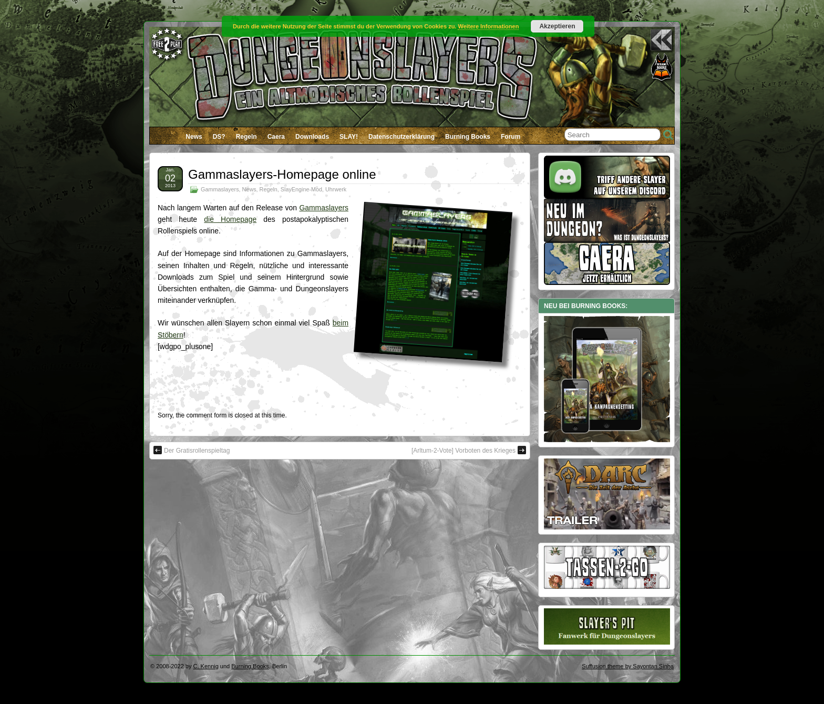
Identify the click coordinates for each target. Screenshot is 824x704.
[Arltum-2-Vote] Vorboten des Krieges (468, 450)
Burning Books (467, 136)
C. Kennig (206, 666)
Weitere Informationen (488, 26)
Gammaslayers (220, 189)
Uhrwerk (335, 189)
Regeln (246, 136)
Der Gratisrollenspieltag (191, 450)
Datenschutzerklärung (401, 136)
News (194, 136)
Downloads (312, 136)
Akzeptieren (557, 26)
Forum (510, 136)
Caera (276, 136)
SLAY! (348, 136)
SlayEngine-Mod (301, 189)
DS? (219, 136)
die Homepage (230, 219)
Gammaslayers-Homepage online (282, 174)
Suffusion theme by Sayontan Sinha (628, 666)
